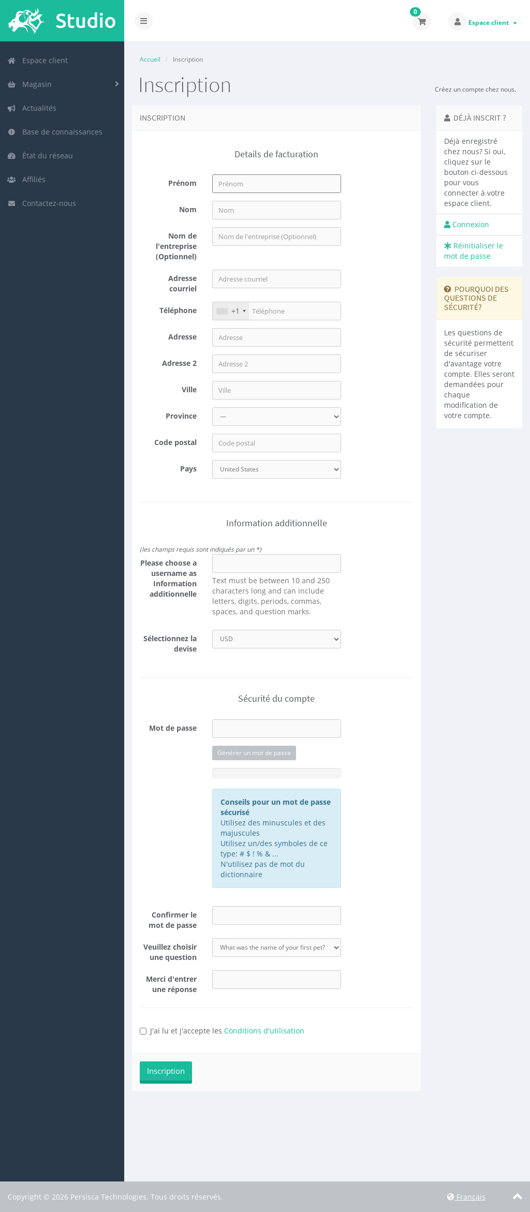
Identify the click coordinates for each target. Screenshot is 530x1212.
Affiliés (26, 179)
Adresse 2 (179, 363)
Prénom (182, 183)
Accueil (150, 59)
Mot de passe (173, 728)
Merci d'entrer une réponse (171, 984)
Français (466, 1197)
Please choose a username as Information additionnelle (168, 578)
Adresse (182, 337)
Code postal (175, 442)
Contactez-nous (41, 203)
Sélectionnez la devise (170, 643)
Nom (188, 209)
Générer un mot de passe (254, 752)
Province (181, 416)
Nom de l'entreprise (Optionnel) (176, 246)
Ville (189, 389)
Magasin (29, 84)
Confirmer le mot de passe (173, 920)
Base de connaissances (54, 132)
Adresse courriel (182, 283)
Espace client (492, 22)
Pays (188, 469)
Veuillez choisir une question (170, 952)
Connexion (466, 224)
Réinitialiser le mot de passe (473, 251)
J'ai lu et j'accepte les (222, 1031)
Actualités (31, 108)
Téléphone (178, 310)
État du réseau (40, 155)
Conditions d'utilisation (264, 1031)
